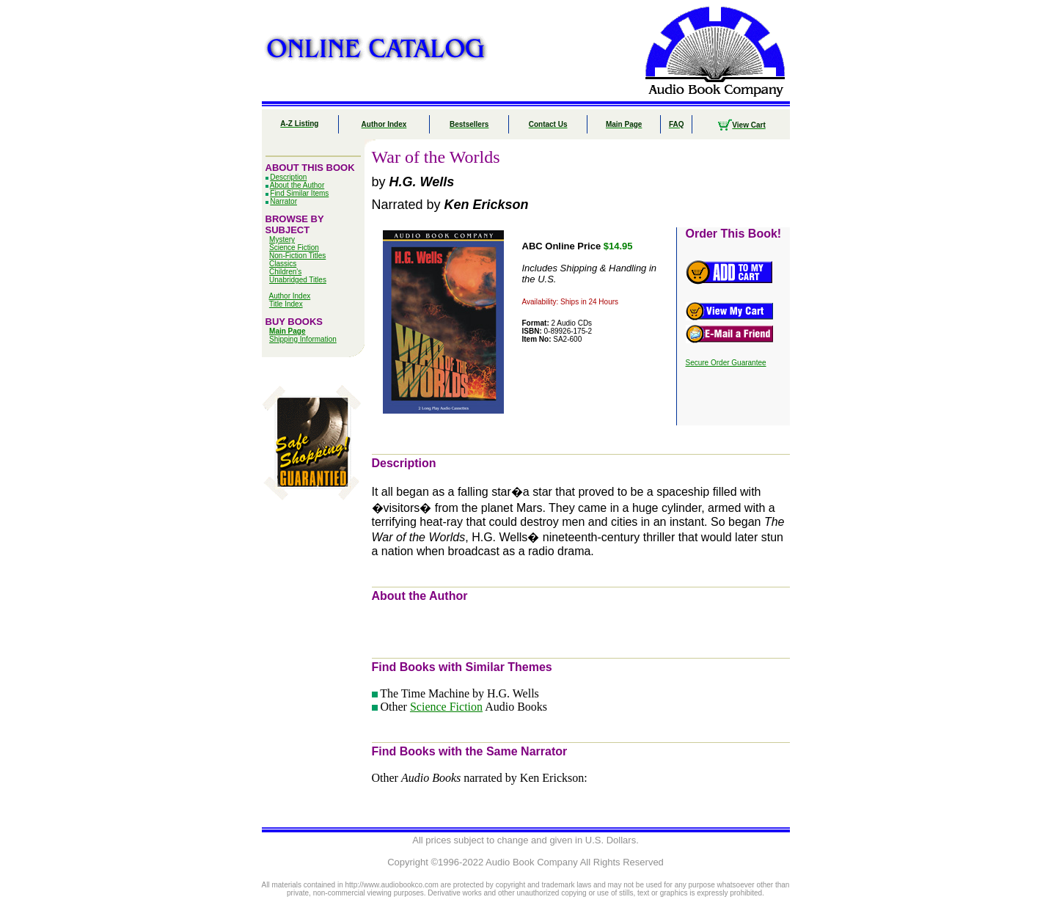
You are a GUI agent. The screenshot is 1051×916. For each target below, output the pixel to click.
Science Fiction (294, 247)
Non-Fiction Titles (297, 256)
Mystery (282, 239)
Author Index (290, 296)
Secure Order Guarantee (726, 363)
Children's (285, 272)
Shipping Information (303, 339)
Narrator (283, 201)
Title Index (286, 304)
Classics (282, 264)
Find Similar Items (299, 193)
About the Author (297, 185)
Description (288, 177)
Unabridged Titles (297, 280)
